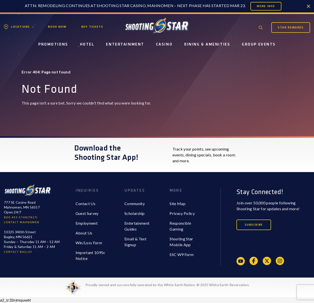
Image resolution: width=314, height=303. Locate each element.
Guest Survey (87, 213)
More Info (266, 6)
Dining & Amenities (207, 44)
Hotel (87, 44)
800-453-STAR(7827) (21, 217)
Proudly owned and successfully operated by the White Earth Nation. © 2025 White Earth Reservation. (167, 285)
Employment (87, 223)
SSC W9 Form (182, 254)
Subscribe (254, 225)
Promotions (53, 44)
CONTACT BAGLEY (18, 252)
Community (134, 203)
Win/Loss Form (89, 242)
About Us (84, 233)
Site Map (177, 203)
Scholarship (134, 213)
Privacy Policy (182, 213)
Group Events (259, 44)
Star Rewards (291, 27)
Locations (20, 27)
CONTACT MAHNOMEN (21, 222)
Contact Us (85, 203)
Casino (164, 44)
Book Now (57, 27)
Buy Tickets (92, 27)
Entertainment (125, 44)
